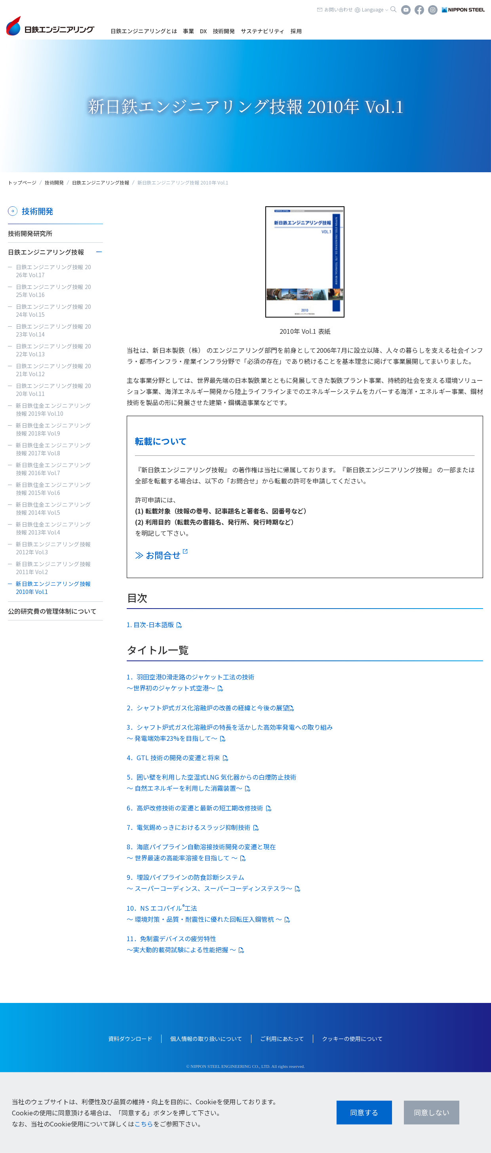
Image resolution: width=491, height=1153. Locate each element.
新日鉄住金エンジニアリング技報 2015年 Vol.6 (53, 489)
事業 (188, 31)
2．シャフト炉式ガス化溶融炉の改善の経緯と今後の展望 (208, 707)
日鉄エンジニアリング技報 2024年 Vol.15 (53, 310)
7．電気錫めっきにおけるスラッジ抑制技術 (189, 827)
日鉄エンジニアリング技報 (100, 182)
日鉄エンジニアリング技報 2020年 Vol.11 (53, 390)
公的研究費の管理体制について (52, 611)
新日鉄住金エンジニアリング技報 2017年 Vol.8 (53, 449)
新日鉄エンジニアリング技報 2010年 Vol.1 (53, 588)
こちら (143, 1123)
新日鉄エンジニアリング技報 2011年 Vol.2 (53, 568)
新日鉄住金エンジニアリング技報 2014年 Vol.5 (53, 508)
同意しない (431, 1112)
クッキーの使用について (352, 1039)
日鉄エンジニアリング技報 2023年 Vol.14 (53, 330)
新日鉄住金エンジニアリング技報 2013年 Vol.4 (53, 528)
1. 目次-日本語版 (150, 624)
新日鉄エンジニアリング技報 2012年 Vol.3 (53, 548)
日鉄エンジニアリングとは (143, 31)
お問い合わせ (338, 9)
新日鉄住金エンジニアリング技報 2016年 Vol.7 (53, 469)
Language (372, 9)
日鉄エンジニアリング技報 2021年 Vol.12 (53, 370)
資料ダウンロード (130, 1039)
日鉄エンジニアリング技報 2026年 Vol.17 (53, 271)
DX (203, 31)
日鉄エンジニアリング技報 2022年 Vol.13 (53, 350)
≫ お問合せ (158, 554)
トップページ (22, 182)
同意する (364, 1112)
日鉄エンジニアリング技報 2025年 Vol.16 (53, 291)
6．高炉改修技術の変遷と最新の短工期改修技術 (195, 807)
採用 (296, 31)
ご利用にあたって (282, 1039)
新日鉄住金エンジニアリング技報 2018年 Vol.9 (53, 429)
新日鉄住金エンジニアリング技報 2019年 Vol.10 (53, 409)
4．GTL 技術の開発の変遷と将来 (173, 757)
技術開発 (224, 31)
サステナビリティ (263, 31)
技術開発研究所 (30, 233)
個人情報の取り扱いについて (206, 1039)
